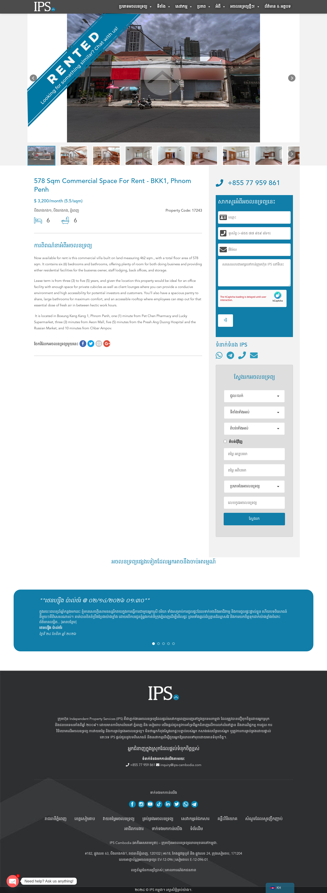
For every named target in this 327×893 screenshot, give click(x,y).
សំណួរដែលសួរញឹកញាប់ (263, 819)
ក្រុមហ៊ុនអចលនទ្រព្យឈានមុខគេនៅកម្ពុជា (189, 843)
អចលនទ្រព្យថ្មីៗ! (245, 6)
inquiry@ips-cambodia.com (178, 765)
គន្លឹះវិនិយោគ (227, 819)
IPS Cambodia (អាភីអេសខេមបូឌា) (134, 843)
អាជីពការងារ (134, 829)
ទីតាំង (164, 6)
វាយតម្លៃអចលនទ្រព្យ (118, 819)
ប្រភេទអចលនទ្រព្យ (135, 6)
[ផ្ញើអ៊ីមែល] (254, 355)
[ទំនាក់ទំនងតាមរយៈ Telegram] (230, 355)
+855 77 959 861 (248, 183)
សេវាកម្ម (184, 6)
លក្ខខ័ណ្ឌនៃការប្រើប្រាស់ (147, 870)
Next (292, 79)
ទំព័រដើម (196, 829)
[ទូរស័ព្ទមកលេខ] (242, 355)
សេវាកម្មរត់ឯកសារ (195, 819)
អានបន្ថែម (69, 622)
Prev (34, 79)
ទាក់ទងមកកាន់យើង (167, 829)
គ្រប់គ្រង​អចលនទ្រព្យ (157, 819)
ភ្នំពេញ (138, 725)
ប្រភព (204, 6)
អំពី (221, 6)
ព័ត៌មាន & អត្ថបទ (278, 7)
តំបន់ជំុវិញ (233, 442)
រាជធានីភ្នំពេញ (56, 819)
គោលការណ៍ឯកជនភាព (180, 870)
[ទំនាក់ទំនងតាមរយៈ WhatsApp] (219, 355)
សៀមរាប (155, 725)
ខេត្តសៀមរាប (84, 819)
